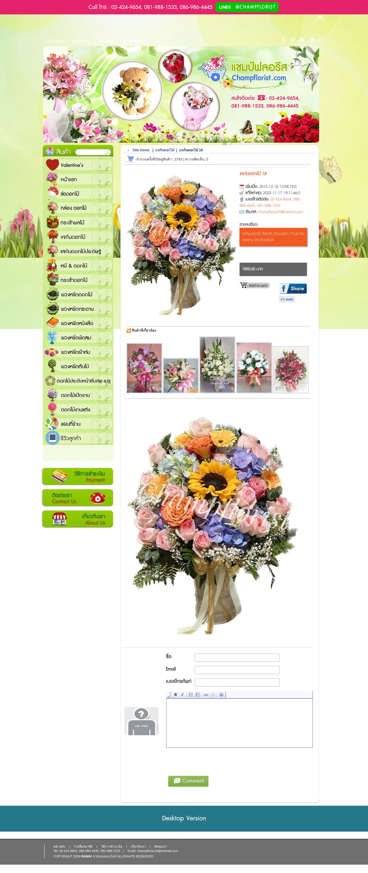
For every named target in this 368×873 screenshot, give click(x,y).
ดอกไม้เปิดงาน (78, 394)
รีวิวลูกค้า (78, 438)
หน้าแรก (78, 179)
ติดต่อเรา (77, 498)
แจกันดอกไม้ (78, 236)
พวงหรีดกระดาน (78, 308)
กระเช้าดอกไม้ (78, 279)
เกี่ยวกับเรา (77, 519)
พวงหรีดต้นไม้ (78, 366)
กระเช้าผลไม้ (78, 222)
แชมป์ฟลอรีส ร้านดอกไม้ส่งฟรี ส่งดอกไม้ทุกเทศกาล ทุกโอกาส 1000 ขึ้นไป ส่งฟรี (78, 423)
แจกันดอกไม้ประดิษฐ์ (78, 251)
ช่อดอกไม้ (78, 193)
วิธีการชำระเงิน (77, 476)
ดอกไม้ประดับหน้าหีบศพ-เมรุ (78, 380)
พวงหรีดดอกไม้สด (78, 294)
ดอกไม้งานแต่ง (78, 409)
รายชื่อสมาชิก (83, 846)
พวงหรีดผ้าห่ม (78, 351)
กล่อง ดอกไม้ (78, 207)
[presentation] (210, 761)
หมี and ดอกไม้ (78, 265)
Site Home (141, 150)
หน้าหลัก (59, 846)
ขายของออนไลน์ (105, 856)
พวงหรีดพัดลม (78, 337)
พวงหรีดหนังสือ (78, 323)
